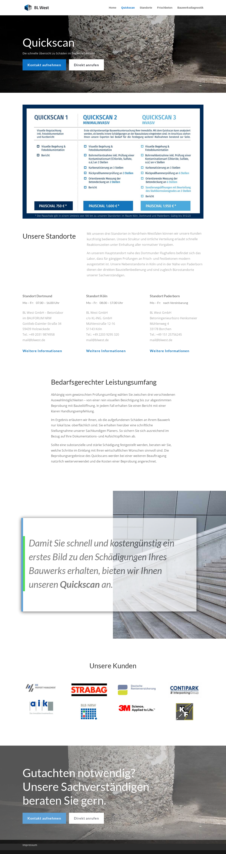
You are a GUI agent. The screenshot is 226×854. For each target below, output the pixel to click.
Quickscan (128, 7)
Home (112, 7)
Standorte (146, 7)
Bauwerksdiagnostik (190, 7)
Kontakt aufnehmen (44, 64)
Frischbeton (165, 7)
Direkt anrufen (86, 64)
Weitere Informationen (42, 351)
